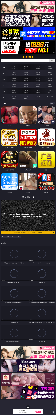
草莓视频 (38, 96)
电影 (4, 79)
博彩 (4, 67)
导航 (4, 97)
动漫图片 (50, 84)
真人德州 (26, 66)
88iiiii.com (28, 56)
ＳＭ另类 (50, 74)
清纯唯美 (26, 86)
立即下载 (38, 411)
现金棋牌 (38, 68)
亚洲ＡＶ (14, 72)
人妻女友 (38, 90)
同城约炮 (14, 96)
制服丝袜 (14, 80)
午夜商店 (26, 96)
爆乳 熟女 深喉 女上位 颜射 (13, 237)
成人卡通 (38, 78)
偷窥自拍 (14, 84)
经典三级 (26, 80)
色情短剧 (26, 98)
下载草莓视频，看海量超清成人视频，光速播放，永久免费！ (34, 233)
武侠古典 (50, 90)
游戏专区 (50, 66)
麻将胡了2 (13, 68)
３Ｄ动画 (50, 72)
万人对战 (38, 66)
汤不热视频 (50, 96)
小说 (4, 91)
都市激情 (14, 90)
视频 (4, 73)
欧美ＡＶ (38, 72)
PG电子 (14, 66)
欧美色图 (38, 84)
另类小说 (26, 92)
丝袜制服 (26, 74)
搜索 (52, 60)
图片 (4, 85)
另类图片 (50, 86)
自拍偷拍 (26, 72)
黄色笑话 (38, 92)
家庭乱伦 (26, 90)
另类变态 (50, 80)
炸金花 (25, 68)
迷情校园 (14, 92)
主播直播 (38, 74)
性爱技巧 (50, 92)
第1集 (3, 237)
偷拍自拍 (26, 78)
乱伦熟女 (38, 80)
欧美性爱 (50, 78)
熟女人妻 (14, 74)
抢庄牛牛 (50, 68)
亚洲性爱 (14, 78)
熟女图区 (38, 86)
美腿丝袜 (14, 86)
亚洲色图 (26, 84)
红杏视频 (14, 98)
